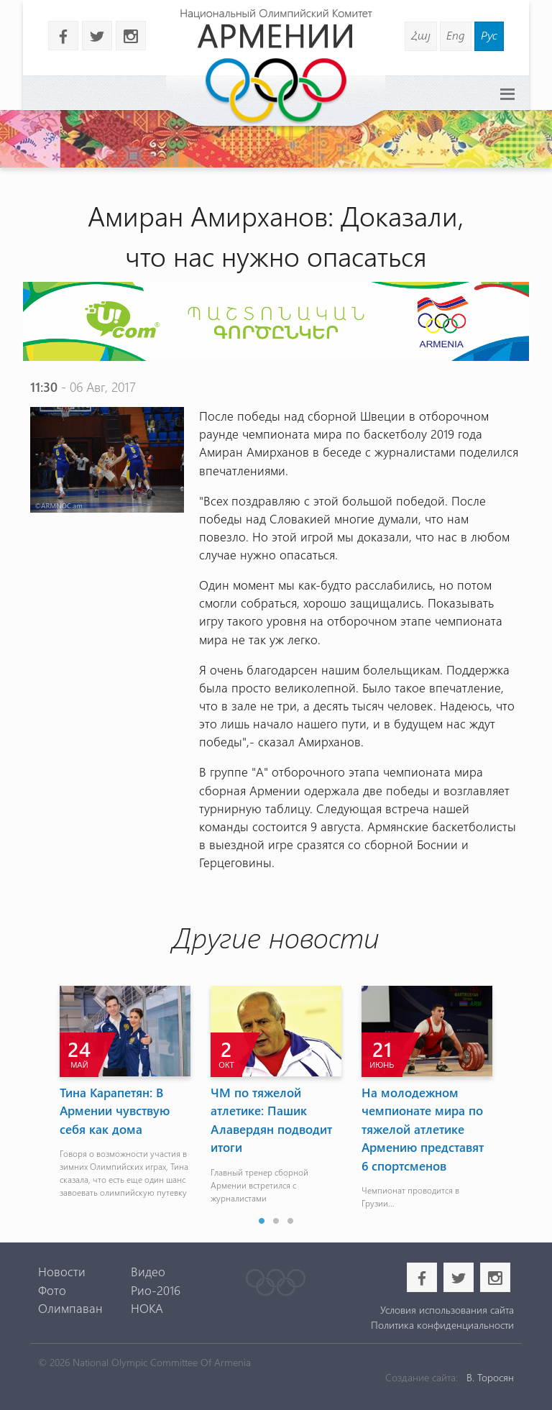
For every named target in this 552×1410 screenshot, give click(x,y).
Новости (62, 1271)
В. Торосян (490, 1377)
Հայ (421, 34)
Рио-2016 (155, 1290)
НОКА (147, 1308)
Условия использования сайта (447, 1310)
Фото (52, 1290)
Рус (489, 34)
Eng (455, 34)
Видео (148, 1271)
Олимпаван (70, 1308)
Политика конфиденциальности (442, 1325)
